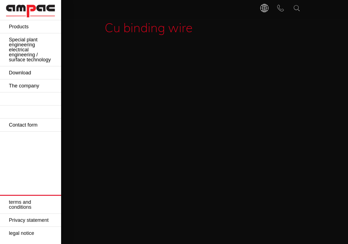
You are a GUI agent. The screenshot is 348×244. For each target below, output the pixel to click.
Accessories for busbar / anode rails (163, 48)
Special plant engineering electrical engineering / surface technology (30, 49)
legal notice (21, 233)
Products (19, 26)
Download (20, 73)
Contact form (23, 125)
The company (24, 86)
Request (228, 98)
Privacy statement (29, 220)
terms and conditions (20, 204)
